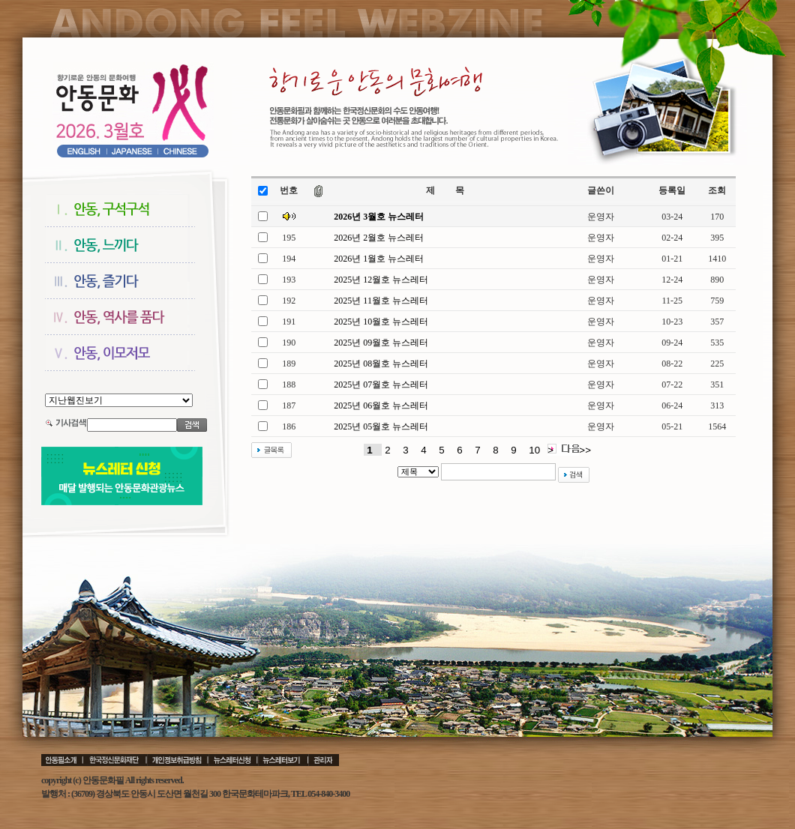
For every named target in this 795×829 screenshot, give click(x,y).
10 (534, 450)
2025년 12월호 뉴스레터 (381, 279)
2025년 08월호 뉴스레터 (381, 363)
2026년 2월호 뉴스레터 (379, 237)
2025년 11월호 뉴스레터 (381, 300)
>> (585, 450)
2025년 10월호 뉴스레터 (381, 321)
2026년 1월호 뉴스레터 (379, 258)
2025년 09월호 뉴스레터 (381, 342)
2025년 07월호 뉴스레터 (381, 384)
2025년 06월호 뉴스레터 (381, 405)
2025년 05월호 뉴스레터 (381, 426)
